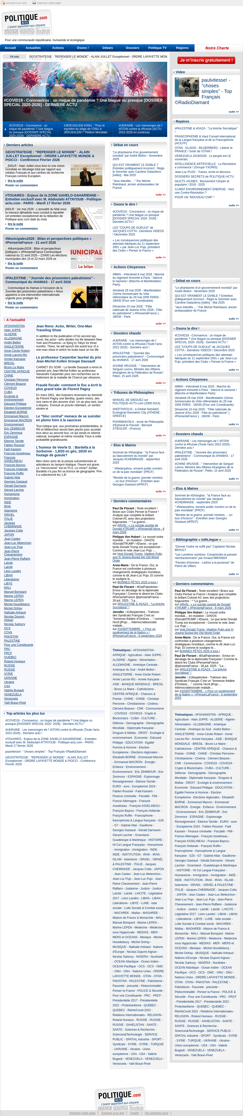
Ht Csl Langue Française (129, 844)
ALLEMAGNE (13, 338)
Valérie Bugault (14, 690)
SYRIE (8, 673)
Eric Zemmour (13, 432)
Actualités (33, 48)
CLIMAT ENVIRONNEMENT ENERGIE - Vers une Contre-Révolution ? (204, 191)
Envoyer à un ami (112, 1113)
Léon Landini (12, 571)
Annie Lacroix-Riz (15, 355)
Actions (58, 48)
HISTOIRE (155, 840)
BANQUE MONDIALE (136, 684)
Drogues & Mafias (124, 733)
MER (154, 932)
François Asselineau (17, 453)
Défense (118, 723)
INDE (7, 502)
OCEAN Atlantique (126, 961)
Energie (150, 762)
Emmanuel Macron (16, 416)
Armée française (14, 359)
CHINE (8, 375)
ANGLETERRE (14, 346)
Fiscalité (144, 796)
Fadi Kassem (12, 449)
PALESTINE (12, 640)
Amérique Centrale (145, 664)
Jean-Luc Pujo (13, 547)
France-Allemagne (124, 801)
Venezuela (11, 698)
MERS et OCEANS (125, 937)
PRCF (8, 653)
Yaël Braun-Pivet (15, 702)
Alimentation (147, 660)
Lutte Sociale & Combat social (143, 908)
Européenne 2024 (143, 786)
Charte (134, 1113)
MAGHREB (150, 913)
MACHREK (121, 913)
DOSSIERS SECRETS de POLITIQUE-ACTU (204, 176)
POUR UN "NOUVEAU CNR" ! (194, 197)
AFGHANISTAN (14, 326)
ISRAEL (9, 514)
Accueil (10, 48)
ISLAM (117, 859)
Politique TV (157, 48)
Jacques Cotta (13, 530)
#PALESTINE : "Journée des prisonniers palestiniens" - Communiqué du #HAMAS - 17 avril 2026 (50, 280)
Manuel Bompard (15, 592)
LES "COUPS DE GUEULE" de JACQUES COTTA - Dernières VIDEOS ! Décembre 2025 (138, 231)
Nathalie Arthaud (15, 612)
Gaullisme (145, 825)
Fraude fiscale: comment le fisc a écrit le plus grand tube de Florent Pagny (69, 387)
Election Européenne (17, 408)
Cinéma (152, 703)
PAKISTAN (11, 636)
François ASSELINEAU (13, 459)
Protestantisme (131, 1005)
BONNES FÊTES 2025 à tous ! (137, 582)
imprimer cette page (49, 2)
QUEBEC (10, 657)
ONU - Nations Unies (137, 971)
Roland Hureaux (14, 661)
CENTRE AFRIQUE (17, 371)
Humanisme (12, 494)
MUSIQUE (119, 947)
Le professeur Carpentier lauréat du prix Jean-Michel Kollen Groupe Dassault (68, 359)
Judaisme (131, 888)
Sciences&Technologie (127, 1034)
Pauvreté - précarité (125, 986)
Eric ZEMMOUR (14, 428)
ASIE (116, 684)
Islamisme (10, 510)
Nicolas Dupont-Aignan (142, 952)
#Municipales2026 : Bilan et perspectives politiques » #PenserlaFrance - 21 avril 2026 (48, 240)
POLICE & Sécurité (150, 990)
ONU (117, 971)
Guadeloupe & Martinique (129, 840)
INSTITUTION (131, 854)
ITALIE (8, 519)
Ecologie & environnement (13, 398)
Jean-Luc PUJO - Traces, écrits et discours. (203, 172)
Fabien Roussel (14, 445)
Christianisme (136, 703)
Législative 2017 (185, 914)
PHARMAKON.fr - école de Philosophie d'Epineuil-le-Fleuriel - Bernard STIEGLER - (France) (138, 425)
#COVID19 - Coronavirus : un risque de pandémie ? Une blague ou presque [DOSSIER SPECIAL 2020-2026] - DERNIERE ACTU (31, 130)
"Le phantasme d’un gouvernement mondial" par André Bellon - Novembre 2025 (137, 156)
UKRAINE (10, 678)
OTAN (8, 632)
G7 (116, 825)
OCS (7, 628)
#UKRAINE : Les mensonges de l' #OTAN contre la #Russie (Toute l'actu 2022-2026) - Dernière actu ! (137, 344)
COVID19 (10, 388)
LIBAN (8, 575)
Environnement (14, 424)
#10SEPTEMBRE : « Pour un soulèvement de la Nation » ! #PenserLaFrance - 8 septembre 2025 (137, 632)
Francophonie (144, 815)
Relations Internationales (129, 1015)
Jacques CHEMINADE (13, 524)
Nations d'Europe (186, 958)
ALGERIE (10, 334)
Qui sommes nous (156, 1113)
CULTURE (148, 718)
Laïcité (8, 563)
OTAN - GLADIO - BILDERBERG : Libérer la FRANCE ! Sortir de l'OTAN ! (204, 149)
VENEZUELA (12, 694)
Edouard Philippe (15, 403)
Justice (145, 888)
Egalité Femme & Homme (191, 792)
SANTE (151, 1024)
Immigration (11, 498)
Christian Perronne (16, 379)
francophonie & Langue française (134, 820)
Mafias (136, 913)
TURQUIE (157, 1044)
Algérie (132, 660)
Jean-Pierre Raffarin (17, 558)
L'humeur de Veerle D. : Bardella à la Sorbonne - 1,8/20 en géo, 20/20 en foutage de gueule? (65, 451)
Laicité (8, 567)
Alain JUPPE (12, 330)
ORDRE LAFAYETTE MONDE (215, 977)
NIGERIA (142, 956)
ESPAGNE (11, 437)
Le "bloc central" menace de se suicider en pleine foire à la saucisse (68, 418)
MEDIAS (142, 932)
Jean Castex (12, 538)
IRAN (156, 854)
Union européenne (187, 1045)
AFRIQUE (119, 655)
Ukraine (9, 682)
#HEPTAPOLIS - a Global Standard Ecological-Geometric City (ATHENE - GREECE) (137, 412)
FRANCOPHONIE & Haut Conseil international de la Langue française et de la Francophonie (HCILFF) (205, 140)
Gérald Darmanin (15, 485)
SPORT (157, 1039)
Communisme (155, 708)
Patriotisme (155, 981)
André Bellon (12, 342)
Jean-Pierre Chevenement (13, 552)
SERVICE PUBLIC (219, 1031)
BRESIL (9, 363)
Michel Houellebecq (17, 604)
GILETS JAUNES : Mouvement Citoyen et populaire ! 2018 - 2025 (202, 183)
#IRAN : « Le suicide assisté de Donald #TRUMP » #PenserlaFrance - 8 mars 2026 (139, 529)
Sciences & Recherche (140, 1029)
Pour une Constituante (18, 645)
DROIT (142, 733)
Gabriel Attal (12, 477)
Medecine (141, 927)
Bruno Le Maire (14, 367)
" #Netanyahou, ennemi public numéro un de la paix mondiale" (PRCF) (137, 470)
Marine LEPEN (13, 596)
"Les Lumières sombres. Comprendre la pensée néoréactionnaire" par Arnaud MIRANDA (206, 556)
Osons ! (83, 48)
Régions (182, 48)
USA (7, 686)
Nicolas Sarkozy (14, 624)
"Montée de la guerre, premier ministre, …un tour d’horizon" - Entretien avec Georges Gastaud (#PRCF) (138, 481)
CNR (140, 708)
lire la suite (15, 180)
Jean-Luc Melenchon (17, 543)
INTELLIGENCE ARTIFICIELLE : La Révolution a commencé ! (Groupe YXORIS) (205, 165)
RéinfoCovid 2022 (139, 1010)
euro (126, 786)
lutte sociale (223, 919)
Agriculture (135, 655)
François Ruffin (14, 473)
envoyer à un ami (16, 2)
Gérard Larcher (14, 490)
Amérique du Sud (124, 669)
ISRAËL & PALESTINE (218, 885)
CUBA (8, 392)
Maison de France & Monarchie (133, 917)
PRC (7, 649)
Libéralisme (11, 579)
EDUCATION (134, 742)
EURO (117, 786)
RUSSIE (9, 665)
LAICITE (140, 893)
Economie (141, 737)
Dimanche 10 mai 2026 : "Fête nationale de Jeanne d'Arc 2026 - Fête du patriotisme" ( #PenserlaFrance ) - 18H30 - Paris (137, 311)
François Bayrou (14, 465)
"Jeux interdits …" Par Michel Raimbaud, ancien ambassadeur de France (136, 184)
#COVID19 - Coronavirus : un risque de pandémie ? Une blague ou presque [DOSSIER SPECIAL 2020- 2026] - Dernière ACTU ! (48, 722)
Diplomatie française (140, 728)
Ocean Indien (149, 961)
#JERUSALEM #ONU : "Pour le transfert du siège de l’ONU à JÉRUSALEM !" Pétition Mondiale (85, 129)
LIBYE (8, 583)
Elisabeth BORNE (15, 412)
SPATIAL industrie (137, 1039)
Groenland (142, 835)
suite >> (161, 194)
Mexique (145, 937)
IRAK (7, 506)
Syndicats (119, 1044)
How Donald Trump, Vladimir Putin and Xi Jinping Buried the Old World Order (137, 557)
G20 (161, 820)
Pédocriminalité (151, 986)
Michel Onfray (13, 608)
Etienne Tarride (14, 441)
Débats (107, 48)
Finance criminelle (124, 796)
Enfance (118, 767)
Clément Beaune (15, 384)
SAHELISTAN (135, 1024)
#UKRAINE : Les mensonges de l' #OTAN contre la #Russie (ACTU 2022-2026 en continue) (141, 129)
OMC (159, 966)
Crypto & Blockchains (189, 768)
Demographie (135, 723)
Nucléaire (157, 956)
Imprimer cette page (82, 1113)
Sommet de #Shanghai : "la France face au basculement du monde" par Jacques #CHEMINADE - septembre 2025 (138, 457)
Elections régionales (144, 752)
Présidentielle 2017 (125, 1000)
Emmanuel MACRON (18, 420)
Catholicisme (145, 689)
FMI (154, 796)
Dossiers (132, 48)
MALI (7, 587)
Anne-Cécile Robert (17, 350)
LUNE (145, 903)
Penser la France (124, 990)
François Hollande (16, 469)
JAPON (9, 534)
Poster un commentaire (21, 185)
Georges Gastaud (15, 481)
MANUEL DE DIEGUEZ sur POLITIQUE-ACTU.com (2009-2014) (136, 401)
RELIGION (154, 1015)
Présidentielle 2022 (216, 1001)
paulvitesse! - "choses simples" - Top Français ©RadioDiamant (45, 751)
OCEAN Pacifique (124, 966)
